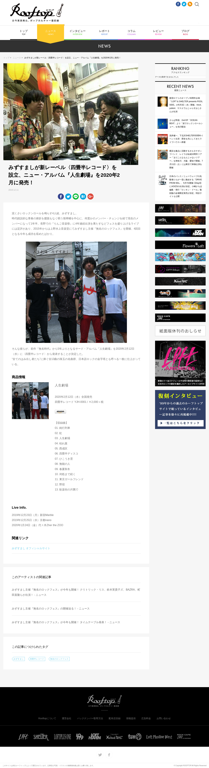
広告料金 (146, 718)
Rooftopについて (47, 718)
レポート (104, 33)
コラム (131, 33)
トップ (23, 33)
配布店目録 (115, 718)
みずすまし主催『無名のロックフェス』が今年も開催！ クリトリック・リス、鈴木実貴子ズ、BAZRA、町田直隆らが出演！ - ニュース (76, 592)
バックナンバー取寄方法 (90, 718)
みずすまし (18, 659)
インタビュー (77, 33)
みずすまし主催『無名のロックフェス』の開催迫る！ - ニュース (51, 608)
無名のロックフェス (59, 659)
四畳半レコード (37, 659)
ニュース (50, 33)
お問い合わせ (164, 718)
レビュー (158, 33)
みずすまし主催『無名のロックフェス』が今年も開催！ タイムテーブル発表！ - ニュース (66, 622)
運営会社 (66, 718)
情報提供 (131, 718)
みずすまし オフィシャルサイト (31, 548)
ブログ (185, 33)
